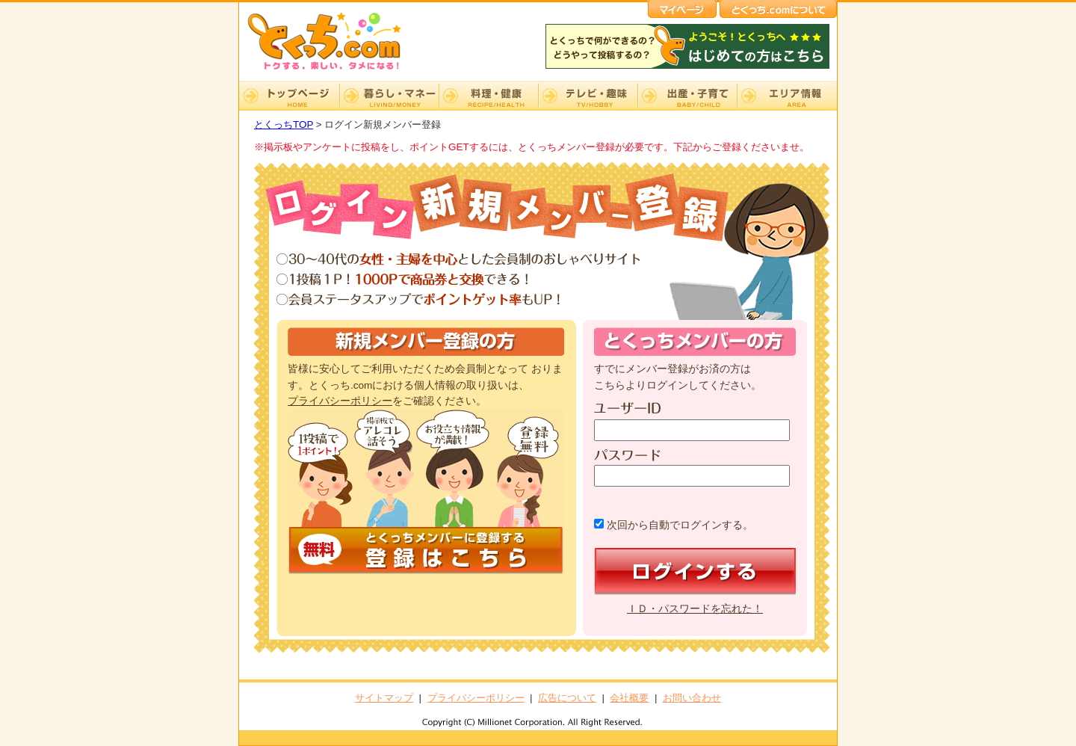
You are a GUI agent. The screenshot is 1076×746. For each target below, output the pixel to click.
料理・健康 (488, 96)
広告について (567, 697)
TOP (289, 96)
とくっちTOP (283, 124)
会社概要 (629, 697)
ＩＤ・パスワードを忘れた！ (695, 608)
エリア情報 (787, 96)
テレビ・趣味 (587, 96)
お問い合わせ (692, 697)
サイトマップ (384, 697)
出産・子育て (687, 96)
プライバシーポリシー (340, 401)
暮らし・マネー (389, 96)
